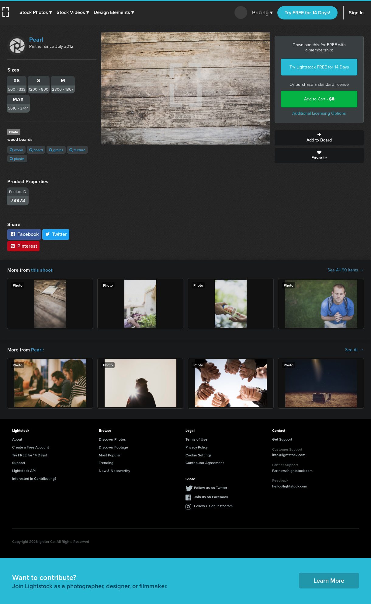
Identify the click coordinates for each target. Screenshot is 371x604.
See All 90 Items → (346, 270)
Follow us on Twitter (210, 487)
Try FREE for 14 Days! (307, 12)
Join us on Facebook (211, 496)
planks (17, 158)
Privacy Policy (197, 447)
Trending (106, 462)
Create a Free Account (30, 447)
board (36, 149)
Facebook (24, 234)
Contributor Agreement (205, 462)
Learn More (329, 580)
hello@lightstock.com (289, 486)
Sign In (356, 12)
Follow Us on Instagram (213, 505)
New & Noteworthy (114, 470)
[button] (35, 12)
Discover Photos (112, 439)
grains (56, 149)
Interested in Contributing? (34, 478)
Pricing (262, 12)
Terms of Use (196, 439)
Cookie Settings (199, 455)
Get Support (282, 439)
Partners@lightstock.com (292, 470)
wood (16, 149)
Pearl (36, 39)
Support (18, 462)
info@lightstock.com (288, 454)
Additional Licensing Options (319, 113)
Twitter (56, 234)
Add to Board (319, 138)
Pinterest (23, 246)
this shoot (41, 270)
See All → (354, 350)
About (17, 439)
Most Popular (109, 455)
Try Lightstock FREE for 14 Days (319, 67)
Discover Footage (113, 447)
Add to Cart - (319, 99)
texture (77, 149)
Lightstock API (24, 470)
